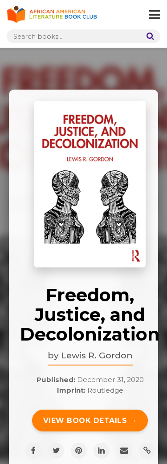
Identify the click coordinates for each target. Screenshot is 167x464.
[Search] (148, 36)
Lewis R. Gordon (97, 355)
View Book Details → (90, 420)
